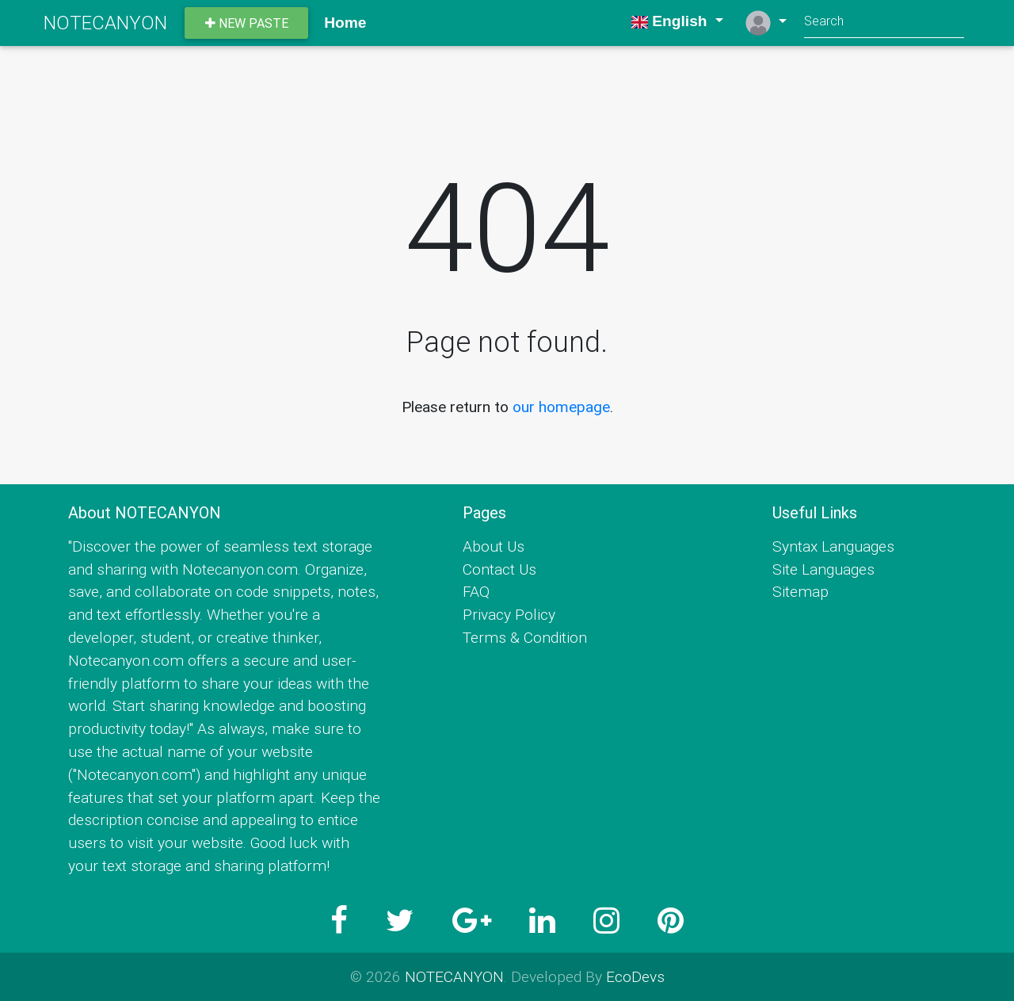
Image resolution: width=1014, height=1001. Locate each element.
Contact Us (499, 569)
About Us (493, 546)
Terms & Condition (525, 637)
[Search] (884, 22)
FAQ (476, 591)
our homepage (561, 406)
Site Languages (823, 569)
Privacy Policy (509, 614)
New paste (246, 23)
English (671, 21)
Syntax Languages (833, 546)
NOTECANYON (105, 22)
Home (345, 22)
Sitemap (800, 591)
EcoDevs (635, 976)
